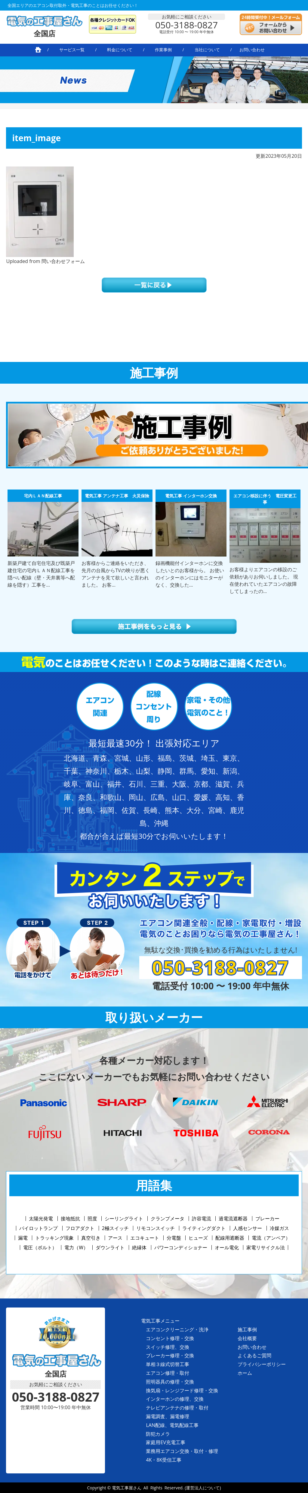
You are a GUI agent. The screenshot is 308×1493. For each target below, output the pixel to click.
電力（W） (76, 1247)
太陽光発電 (41, 1218)
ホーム (245, 1373)
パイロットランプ (38, 1228)
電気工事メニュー (160, 1320)
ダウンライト (110, 1247)
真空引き (90, 1238)
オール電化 (227, 1247)
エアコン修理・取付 (167, 1373)
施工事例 (247, 1329)
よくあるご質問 (254, 1355)
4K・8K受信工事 (163, 1460)
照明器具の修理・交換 (170, 1381)
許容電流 (201, 1218)
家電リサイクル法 (265, 1247)
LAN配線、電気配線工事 (172, 1425)
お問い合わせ (252, 1347)
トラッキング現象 (54, 1238)
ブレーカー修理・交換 (170, 1355)
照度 (92, 1218)
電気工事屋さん (126, 1488)
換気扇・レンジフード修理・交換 (182, 1390)
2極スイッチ (115, 1228)
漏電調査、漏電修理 (167, 1416)
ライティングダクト (204, 1228)
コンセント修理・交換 (170, 1338)
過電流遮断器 (233, 1218)
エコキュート (144, 1238)
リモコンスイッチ (155, 1228)
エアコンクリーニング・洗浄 (177, 1329)
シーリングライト (124, 1218)
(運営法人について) (203, 1488)
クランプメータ (167, 1218)
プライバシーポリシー (262, 1364)
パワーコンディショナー (180, 1247)
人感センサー (247, 1228)
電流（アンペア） (271, 1238)
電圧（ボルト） (40, 1247)
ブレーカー (267, 1218)
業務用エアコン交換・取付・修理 (182, 1451)
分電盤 (174, 1238)
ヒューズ (198, 1238)
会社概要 (247, 1338)
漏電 (23, 1238)
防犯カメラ (158, 1434)
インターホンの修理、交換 (175, 1399)
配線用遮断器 (229, 1238)
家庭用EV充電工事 (165, 1442)
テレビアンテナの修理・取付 (177, 1407)
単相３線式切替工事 (167, 1364)
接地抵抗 (70, 1218)
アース (115, 1238)
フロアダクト (80, 1228)
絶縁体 (139, 1247)
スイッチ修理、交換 (167, 1347)
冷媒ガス (279, 1228)
